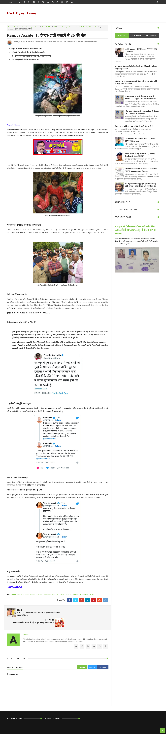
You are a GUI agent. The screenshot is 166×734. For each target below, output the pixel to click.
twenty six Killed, (71, 41)
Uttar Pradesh (79, 27)
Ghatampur (29, 27)
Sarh (59, 27)
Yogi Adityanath (91, 27)
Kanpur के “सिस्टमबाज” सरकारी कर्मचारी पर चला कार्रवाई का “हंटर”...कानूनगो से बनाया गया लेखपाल (135, 230)
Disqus (92, 656)
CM (23, 27)
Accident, (31, 41)
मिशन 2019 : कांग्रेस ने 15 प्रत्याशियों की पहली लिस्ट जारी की (134, 126)
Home (10, 2)
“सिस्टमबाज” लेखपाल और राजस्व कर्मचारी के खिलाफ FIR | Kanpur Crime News (142, 112)
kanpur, (47, 41)
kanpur (37, 27)
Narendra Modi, (55, 41)
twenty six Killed (67, 27)
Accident (17, 27)
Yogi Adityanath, (92, 41)
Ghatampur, (41, 41)
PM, (61, 41)
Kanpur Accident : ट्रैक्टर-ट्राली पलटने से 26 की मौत (46, 35)
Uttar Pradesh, (82, 41)
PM (55, 27)
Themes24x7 (106, 727)
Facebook (103, 656)
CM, (35, 41)
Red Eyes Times (21, 13)
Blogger (82, 656)
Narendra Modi (47, 27)
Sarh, (64, 41)
